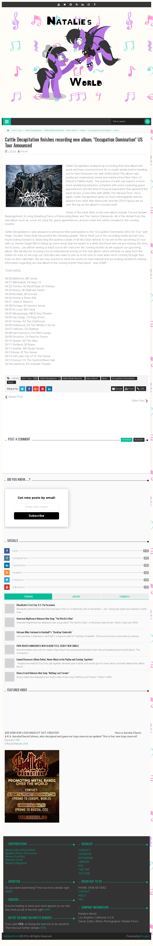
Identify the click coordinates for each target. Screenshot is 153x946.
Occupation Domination (123, 378)
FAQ (80, 895)
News (104, 378)
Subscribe (36, 512)
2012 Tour (26, 378)
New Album (92, 378)
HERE (8, 887)
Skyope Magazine (16, 859)
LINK (17, 736)
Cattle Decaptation (48, 378)
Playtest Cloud (14, 856)
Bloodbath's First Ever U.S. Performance (36, 601)
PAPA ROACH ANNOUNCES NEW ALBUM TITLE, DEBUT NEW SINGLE (48, 642)
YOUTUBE (84, 869)
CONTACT (84, 846)
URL (141, 388)
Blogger (144, 932)
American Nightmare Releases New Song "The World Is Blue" (45, 615)
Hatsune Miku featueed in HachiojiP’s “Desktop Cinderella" (44, 628)
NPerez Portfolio (15, 852)
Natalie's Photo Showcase (21, 849)
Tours (10, 382)
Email (117, 388)
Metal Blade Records (72, 378)
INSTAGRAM (85, 854)
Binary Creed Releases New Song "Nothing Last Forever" (43, 669)
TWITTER (83, 865)
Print (129, 388)
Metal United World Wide (20, 846)
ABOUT (82, 891)
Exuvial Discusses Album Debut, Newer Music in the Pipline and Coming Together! (55, 655)
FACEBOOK (84, 850)
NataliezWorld (12, 932)
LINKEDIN (83, 858)
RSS (81, 861)
